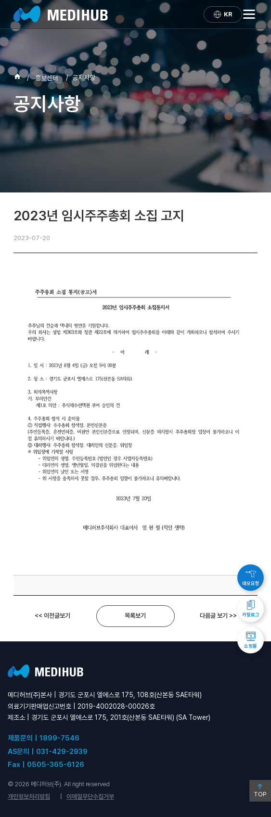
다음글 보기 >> (218, 615)
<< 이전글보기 (52, 615)
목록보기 (135, 615)
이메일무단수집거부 (90, 796)
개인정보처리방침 (29, 796)
